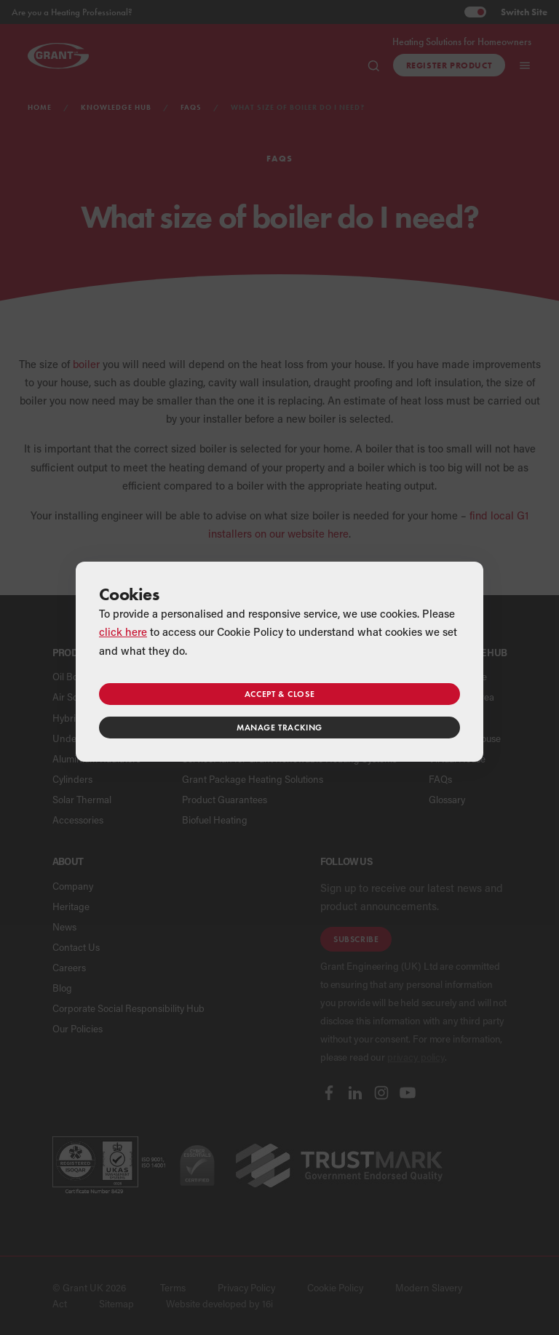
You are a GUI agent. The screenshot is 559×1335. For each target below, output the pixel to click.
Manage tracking (279, 727)
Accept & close (279, 693)
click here (123, 631)
